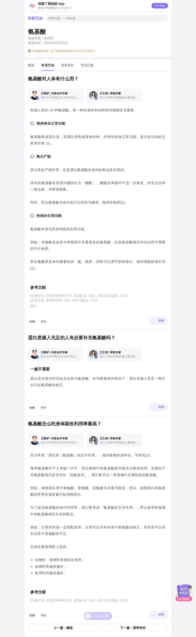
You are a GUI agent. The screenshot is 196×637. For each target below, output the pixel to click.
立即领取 (159, 5)
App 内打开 (100, 606)
